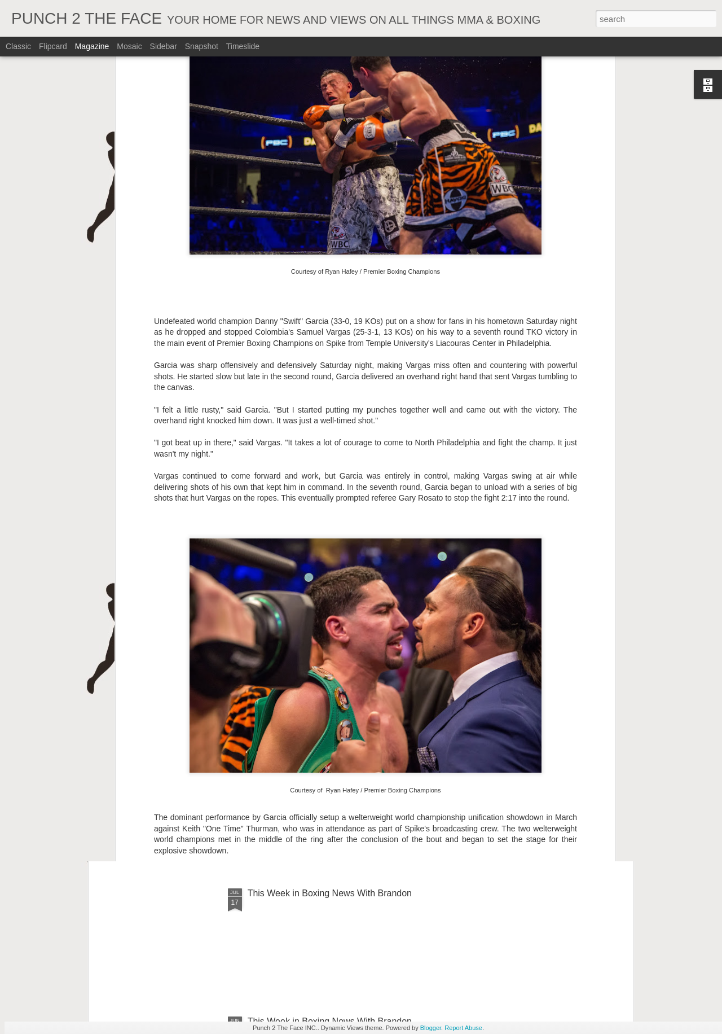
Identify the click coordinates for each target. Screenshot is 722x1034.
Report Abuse (463, 1027)
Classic (18, 46)
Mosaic (129, 46)
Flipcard (53, 46)
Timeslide (242, 46)
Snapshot (201, 46)
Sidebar (163, 46)
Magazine (92, 46)
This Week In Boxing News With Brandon (330, 637)
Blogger (430, 1027)
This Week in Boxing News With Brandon (330, 893)
